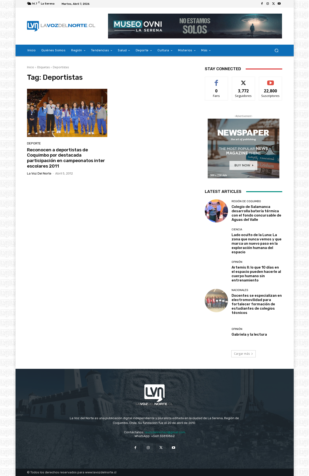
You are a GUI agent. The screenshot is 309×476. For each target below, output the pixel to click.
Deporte (34, 143)
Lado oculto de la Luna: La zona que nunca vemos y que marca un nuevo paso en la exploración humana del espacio (257, 243)
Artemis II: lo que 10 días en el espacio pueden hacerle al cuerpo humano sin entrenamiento (256, 273)
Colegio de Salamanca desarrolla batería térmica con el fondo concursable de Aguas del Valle (256, 213)
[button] (276, 50)
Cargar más (243, 354)
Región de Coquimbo (246, 201)
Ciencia (237, 229)
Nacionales (240, 290)
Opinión (237, 262)
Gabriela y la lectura (249, 334)
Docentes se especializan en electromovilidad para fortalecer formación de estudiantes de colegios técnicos (257, 304)
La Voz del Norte (39, 173)
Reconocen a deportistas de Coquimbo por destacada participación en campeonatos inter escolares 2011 (66, 158)
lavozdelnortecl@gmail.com (165, 432)
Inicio (30, 67)
